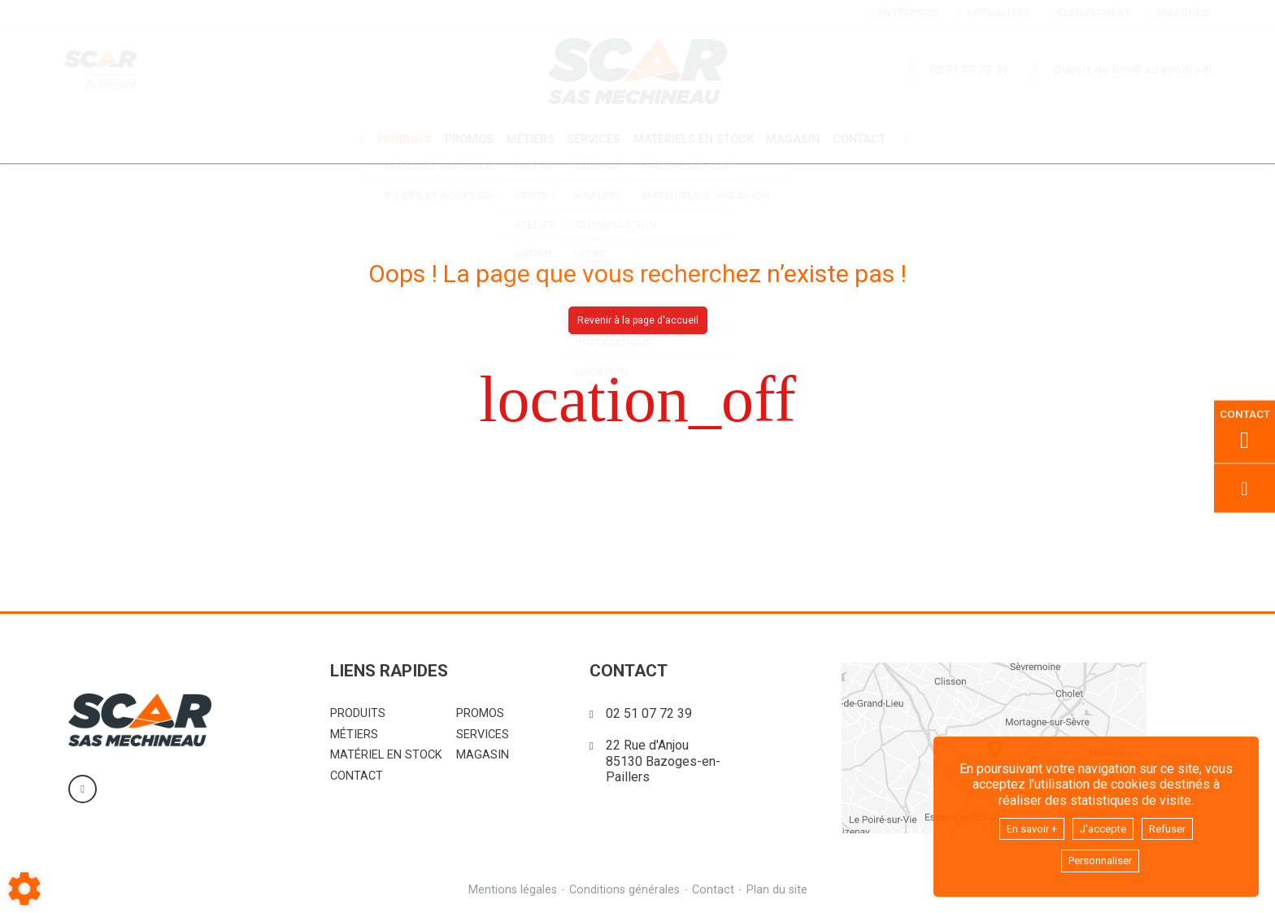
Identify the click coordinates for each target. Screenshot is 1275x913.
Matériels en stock (696, 139)
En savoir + (1023, 825)
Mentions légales (510, 887)
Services (593, 139)
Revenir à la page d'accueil (637, 318)
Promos (463, 139)
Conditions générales (623, 887)
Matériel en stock (386, 752)
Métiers (527, 139)
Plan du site (779, 887)
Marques (1179, 13)
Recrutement (1089, 13)
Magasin (799, 139)
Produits (396, 139)
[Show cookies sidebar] (24, 888)
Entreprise (904, 13)
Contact (868, 139)
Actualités (993, 13)
